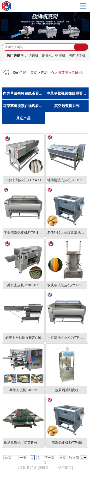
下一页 (49, 458)
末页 (62, 458)
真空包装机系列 (66, 106)
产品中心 (47, 73)
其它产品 (23, 118)
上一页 (21, 458)
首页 (33, 73)
